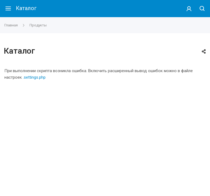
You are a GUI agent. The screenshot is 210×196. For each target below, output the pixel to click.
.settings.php (34, 77)
